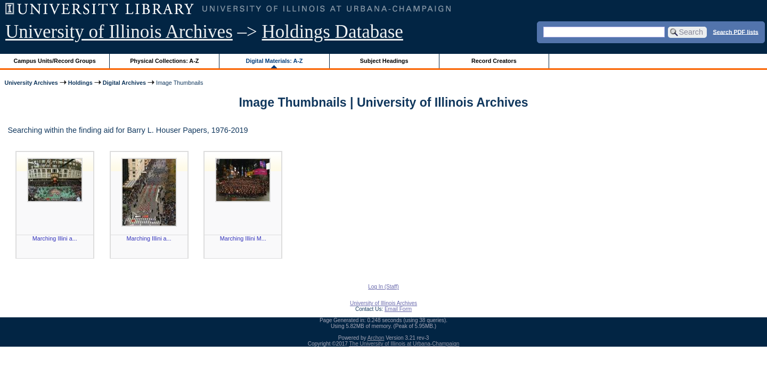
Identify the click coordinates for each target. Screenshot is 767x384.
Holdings (80, 82)
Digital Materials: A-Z (274, 61)
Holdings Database (332, 31)
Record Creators (494, 61)
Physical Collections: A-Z (164, 61)
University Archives (31, 82)
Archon (376, 338)
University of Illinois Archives (119, 31)
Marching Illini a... (54, 238)
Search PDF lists (735, 31)
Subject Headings (384, 61)
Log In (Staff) (383, 287)
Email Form (398, 309)
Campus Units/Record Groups (55, 61)
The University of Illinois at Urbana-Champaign (404, 344)
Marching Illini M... (243, 238)
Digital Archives (124, 82)
